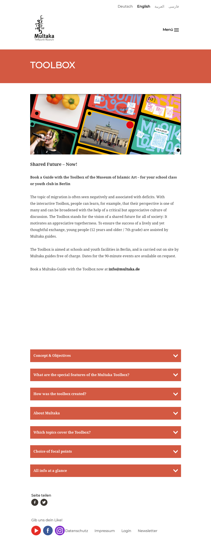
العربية (159, 6)
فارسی (174, 6)
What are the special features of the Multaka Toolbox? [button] (81, 375)
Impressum (104, 531)
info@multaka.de (124, 269)
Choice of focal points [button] (52, 451)
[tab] (105, 355)
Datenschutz (76, 531)
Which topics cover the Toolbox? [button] (62, 432)
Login (126, 531)
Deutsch (125, 6)
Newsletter (147, 531)
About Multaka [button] (46, 413)
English (143, 6)
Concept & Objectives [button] (52, 356)
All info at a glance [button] (50, 471)
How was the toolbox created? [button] (59, 394)
